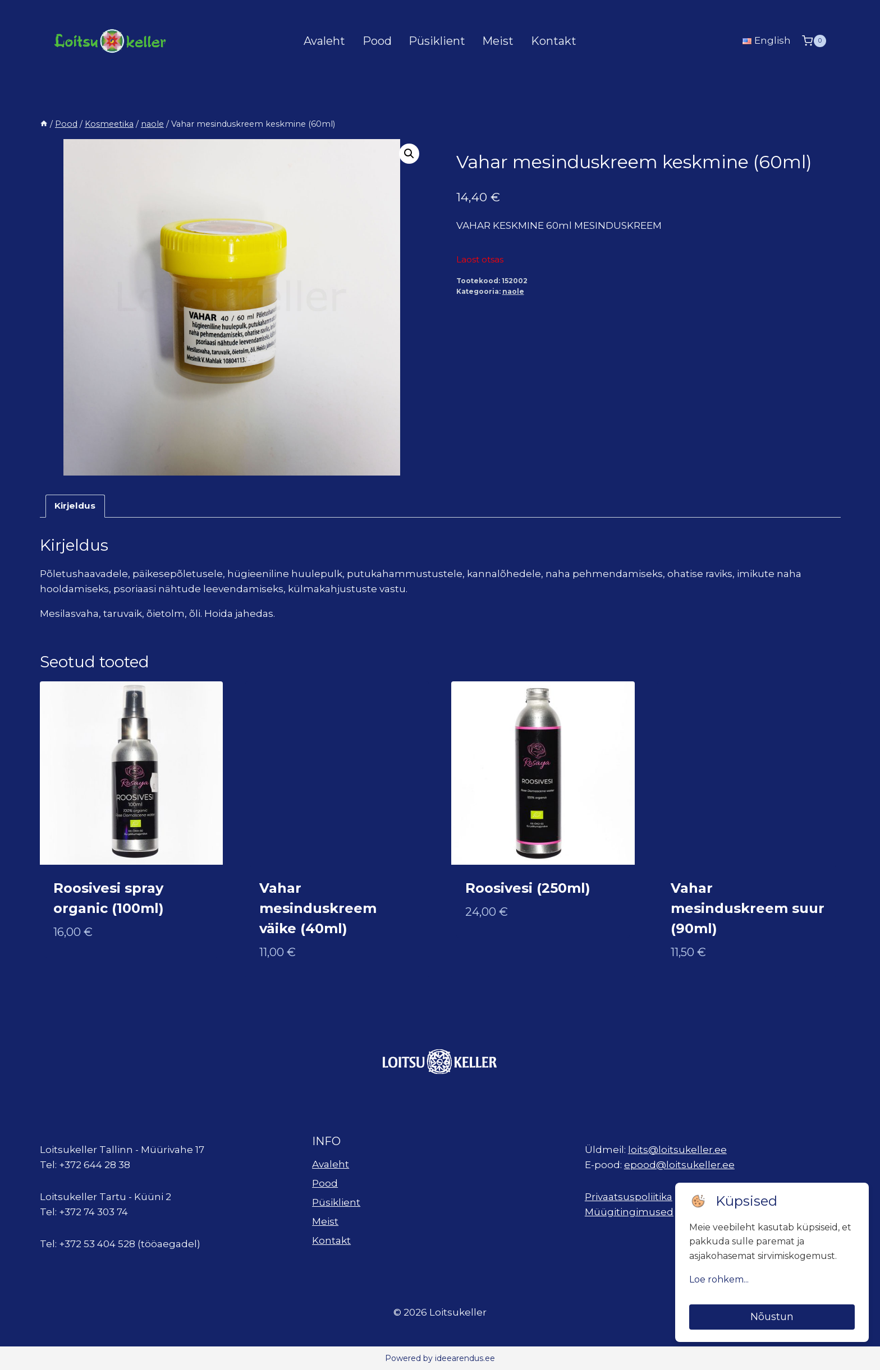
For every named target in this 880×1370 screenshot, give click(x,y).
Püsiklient (437, 41)
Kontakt (553, 41)
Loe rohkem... (719, 1279)
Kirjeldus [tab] (74, 505)
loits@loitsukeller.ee (677, 1149)
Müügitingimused (629, 1211)
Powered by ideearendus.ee (440, 1358)
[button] (409, 154)
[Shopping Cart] (814, 40)
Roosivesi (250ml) (527, 888)
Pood (377, 41)
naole (513, 291)
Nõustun (772, 1317)
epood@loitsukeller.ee (679, 1164)
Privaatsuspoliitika (628, 1196)
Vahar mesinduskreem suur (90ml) (747, 908)
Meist (498, 41)
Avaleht (324, 41)
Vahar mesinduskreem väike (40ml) (318, 908)
